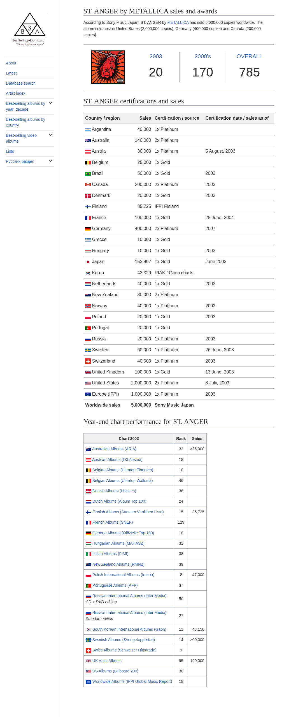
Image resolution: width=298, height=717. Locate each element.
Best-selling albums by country (25, 122)
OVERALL (249, 56)
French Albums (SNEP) (112, 522)
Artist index (15, 93)
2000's (203, 56)
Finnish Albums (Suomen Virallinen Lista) (128, 512)
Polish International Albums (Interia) (123, 574)
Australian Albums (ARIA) (114, 449)
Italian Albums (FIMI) (110, 553)
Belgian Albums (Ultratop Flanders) (122, 470)
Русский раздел (20, 161)
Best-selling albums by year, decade (25, 106)
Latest (11, 73)
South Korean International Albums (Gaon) (129, 629)
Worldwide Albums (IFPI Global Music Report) (132, 681)
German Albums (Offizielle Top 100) (123, 533)
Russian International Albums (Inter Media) (129, 595)
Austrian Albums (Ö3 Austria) (117, 459)
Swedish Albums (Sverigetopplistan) (123, 639)
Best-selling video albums (21, 138)
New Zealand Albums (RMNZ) (118, 564)
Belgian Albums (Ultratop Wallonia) (122, 480)
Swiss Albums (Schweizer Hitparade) (124, 650)
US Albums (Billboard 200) (115, 671)
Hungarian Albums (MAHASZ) (118, 543)
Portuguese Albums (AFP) (115, 585)
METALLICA (177, 22)
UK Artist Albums (107, 660)
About (11, 63)
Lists (10, 151)
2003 (156, 56)
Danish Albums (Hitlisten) (114, 491)
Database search (21, 83)
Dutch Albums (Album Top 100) (119, 501)
